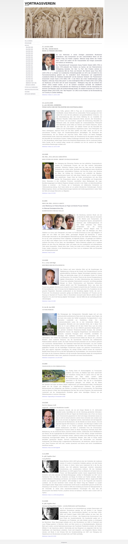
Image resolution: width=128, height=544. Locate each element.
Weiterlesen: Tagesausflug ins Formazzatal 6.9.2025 (53, 396)
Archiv (27, 45)
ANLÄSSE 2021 (29, 57)
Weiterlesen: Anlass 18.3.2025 (49, 193)
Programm (28, 43)
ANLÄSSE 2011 (29, 77)
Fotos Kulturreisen (31, 87)
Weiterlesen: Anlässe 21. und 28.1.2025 (51, 94)
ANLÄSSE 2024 (29, 51)
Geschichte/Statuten (31, 89)
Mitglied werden (30, 94)
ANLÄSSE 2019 (29, 61)
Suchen (27, 91)
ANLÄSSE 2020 (29, 59)
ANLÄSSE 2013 (29, 73)
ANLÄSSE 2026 (29, 47)
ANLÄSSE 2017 (29, 65)
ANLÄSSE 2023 (29, 53)
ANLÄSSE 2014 (29, 71)
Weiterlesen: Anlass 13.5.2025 (49, 301)
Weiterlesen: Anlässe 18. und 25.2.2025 (51, 146)
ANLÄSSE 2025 (29, 49)
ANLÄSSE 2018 (29, 63)
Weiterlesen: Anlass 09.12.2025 (49, 536)
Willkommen (28, 41)
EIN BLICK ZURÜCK (30, 84)
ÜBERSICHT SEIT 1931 (31, 83)
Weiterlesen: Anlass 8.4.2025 (48, 252)
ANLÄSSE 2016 (29, 67)
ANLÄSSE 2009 (29, 81)
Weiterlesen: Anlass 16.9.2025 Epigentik (51, 447)
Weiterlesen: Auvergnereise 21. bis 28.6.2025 (52, 357)
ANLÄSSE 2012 (29, 75)
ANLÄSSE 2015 (29, 69)
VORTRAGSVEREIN (40, 3)
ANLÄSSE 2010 (29, 78)
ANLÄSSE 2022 (29, 55)
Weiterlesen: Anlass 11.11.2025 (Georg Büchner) (53, 494)
